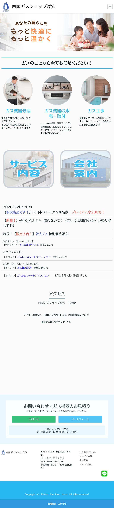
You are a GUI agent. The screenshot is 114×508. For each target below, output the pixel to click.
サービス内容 (85, 456)
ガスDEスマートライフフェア (33, 275)
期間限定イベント (87, 452)
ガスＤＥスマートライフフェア (33, 257)
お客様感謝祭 (24, 267)
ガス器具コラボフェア (30, 245)
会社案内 (83, 460)
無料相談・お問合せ (57, 504)
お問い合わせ (85, 464)
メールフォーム (80, 419)
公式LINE (33, 419)
